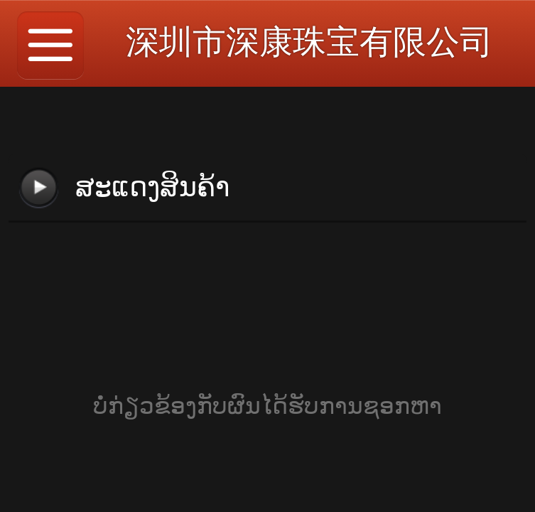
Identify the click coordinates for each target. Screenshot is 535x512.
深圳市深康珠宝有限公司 (309, 41)
